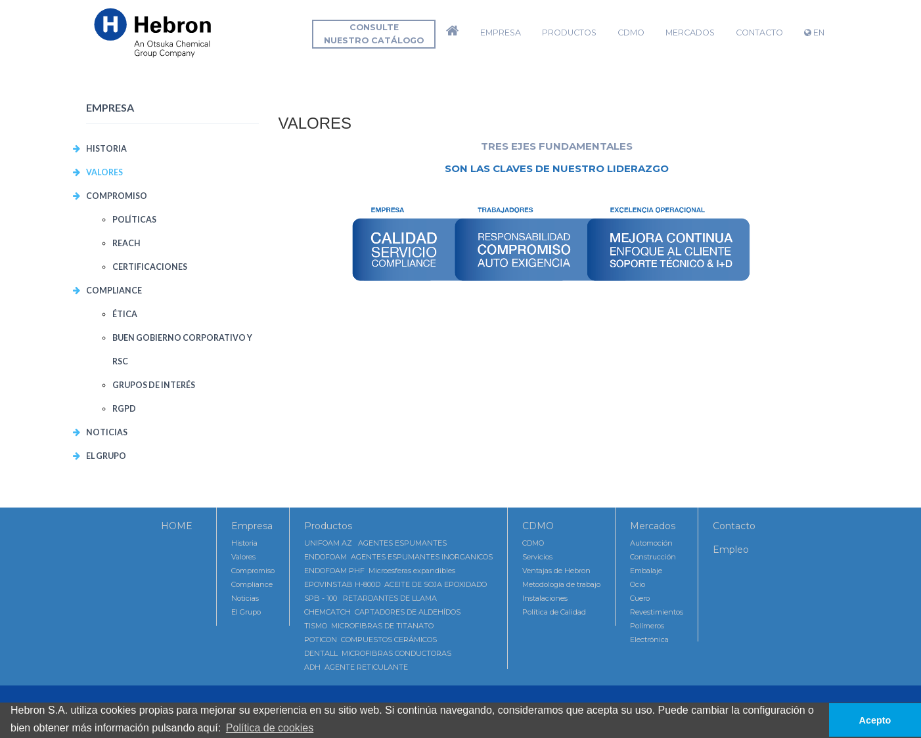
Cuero (640, 598)
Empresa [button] (500, 32)
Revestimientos (656, 612)
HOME (176, 526)
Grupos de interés (153, 385)
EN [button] (814, 32)
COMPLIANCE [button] (114, 290)
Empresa (252, 526)
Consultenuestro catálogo (374, 33)
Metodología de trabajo (561, 584)
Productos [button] (569, 32)
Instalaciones (545, 598)
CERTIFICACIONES (149, 267)
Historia (106, 149)
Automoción (651, 543)
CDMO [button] (631, 32)
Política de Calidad (554, 612)
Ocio (637, 584)
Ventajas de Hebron (556, 570)
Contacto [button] (759, 32)
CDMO (538, 526)
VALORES (104, 172)
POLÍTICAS (134, 220)
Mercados (652, 526)
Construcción (653, 556)
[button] (453, 33)
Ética (124, 314)
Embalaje (646, 570)
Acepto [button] (875, 720)
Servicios (537, 556)
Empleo (731, 549)
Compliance (252, 584)
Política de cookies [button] (269, 727)
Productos (328, 526)
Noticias (106, 432)
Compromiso (253, 570)
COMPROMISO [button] (116, 196)
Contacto (734, 526)
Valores (243, 556)
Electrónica (649, 639)
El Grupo (106, 456)
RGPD (124, 409)
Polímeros (647, 625)
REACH (126, 243)
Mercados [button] (690, 32)
